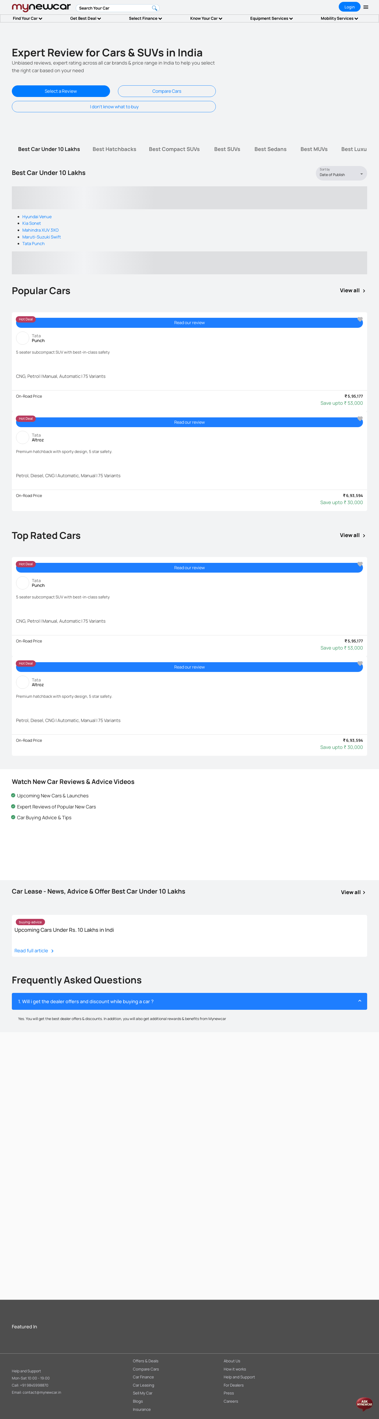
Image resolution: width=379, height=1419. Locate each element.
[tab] (49, 149)
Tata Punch (33, 243)
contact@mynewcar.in (42, 1392)
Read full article (35, 950)
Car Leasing (143, 1385)
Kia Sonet (31, 223)
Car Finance (143, 1376)
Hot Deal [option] (26, 319)
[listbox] (343, 174)
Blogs (138, 1401)
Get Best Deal (85, 18)
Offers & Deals (145, 1360)
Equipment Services (271, 18)
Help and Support (26, 1370)
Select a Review (61, 91)
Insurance (142, 1409)
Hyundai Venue (37, 217)
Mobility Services (339, 18)
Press (229, 1393)
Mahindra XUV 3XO (40, 230)
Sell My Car (142, 1393)
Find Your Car (27, 18)
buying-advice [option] (30, 922)
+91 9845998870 (34, 1385)
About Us (232, 1360)
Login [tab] (350, 7)
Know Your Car (206, 18)
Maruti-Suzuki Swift (41, 237)
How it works (235, 1369)
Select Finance (145, 18)
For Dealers (234, 1385)
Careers (231, 1401)
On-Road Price (29, 396)
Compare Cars (166, 91)
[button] (189, 1001)
